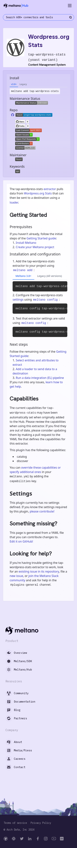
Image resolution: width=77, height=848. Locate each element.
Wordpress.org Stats (38, 193)
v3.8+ (14, 84)
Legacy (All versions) (49, 276)
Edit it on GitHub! (21, 541)
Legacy (23, 84)
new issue (16, 576)
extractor (50, 189)
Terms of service (15, 823)
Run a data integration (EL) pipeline (40, 378)
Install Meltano (26, 243)
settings (18, 299)
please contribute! (42, 511)
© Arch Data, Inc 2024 (19, 829)
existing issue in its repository (39, 571)
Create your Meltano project (35, 247)
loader (14, 202)
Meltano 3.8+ (23, 276)
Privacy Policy (41, 823)
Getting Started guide (41, 238)
